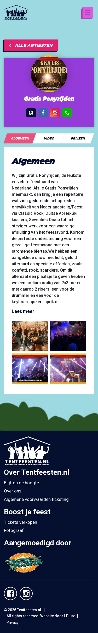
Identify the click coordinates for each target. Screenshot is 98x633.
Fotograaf (14, 530)
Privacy (13, 622)
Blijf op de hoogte (21, 482)
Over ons (12, 491)
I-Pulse (69, 616)
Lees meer (23, 311)
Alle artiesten (31, 45)
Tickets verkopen (20, 522)
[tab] (19, 138)
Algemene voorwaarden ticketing (36, 499)
